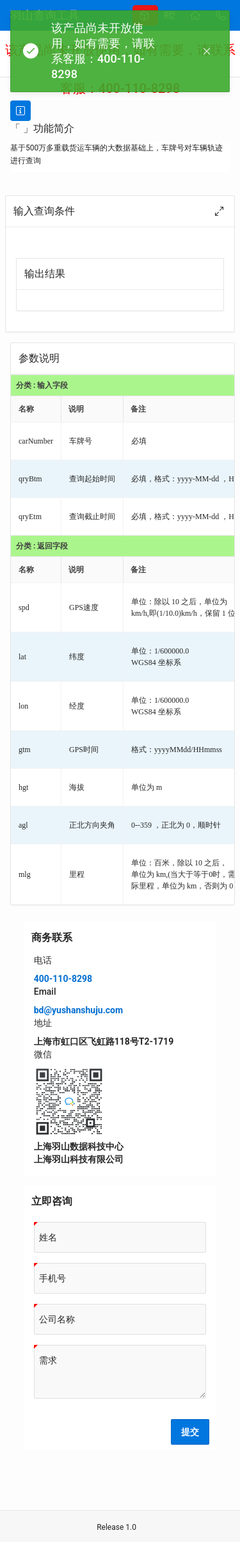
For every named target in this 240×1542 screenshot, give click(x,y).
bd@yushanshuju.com (78, 1010)
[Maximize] (219, 211)
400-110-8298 (63, 979)
